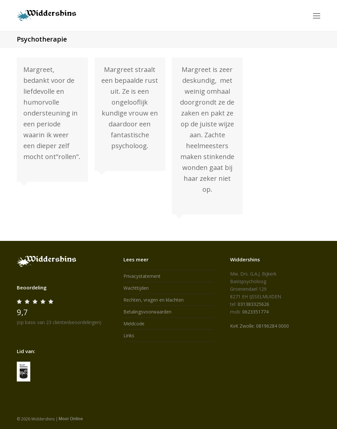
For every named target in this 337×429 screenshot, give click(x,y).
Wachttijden (136, 288)
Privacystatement (142, 276)
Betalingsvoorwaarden (147, 312)
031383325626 (253, 304)
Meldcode (133, 323)
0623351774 (255, 312)
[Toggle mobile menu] (316, 15)
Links (128, 335)
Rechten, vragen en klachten (153, 300)
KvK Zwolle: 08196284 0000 (259, 326)
